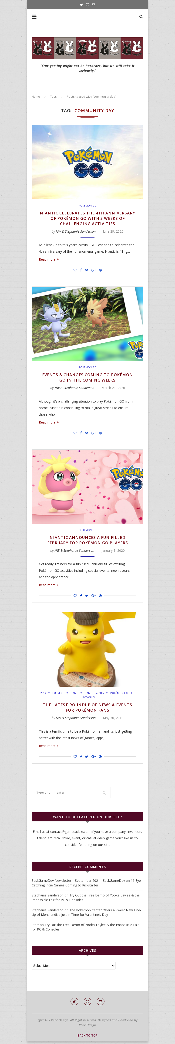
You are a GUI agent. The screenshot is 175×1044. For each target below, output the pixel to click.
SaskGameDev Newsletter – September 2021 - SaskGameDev (78, 883)
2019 (54, 694)
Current (70, 694)
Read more (49, 260)
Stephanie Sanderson (48, 898)
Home (36, 96)
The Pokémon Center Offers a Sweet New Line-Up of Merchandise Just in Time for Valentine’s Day (86, 915)
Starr (35, 927)
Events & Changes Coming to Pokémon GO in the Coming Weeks (87, 378)
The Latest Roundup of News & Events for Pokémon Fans (87, 709)
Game (87, 694)
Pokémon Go (87, 205)
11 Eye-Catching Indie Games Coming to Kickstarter (87, 885)
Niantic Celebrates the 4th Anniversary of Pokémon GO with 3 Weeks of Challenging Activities (87, 218)
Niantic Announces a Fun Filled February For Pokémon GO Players (87, 541)
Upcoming (100, 699)
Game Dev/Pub (107, 694)
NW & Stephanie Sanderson (76, 232)
